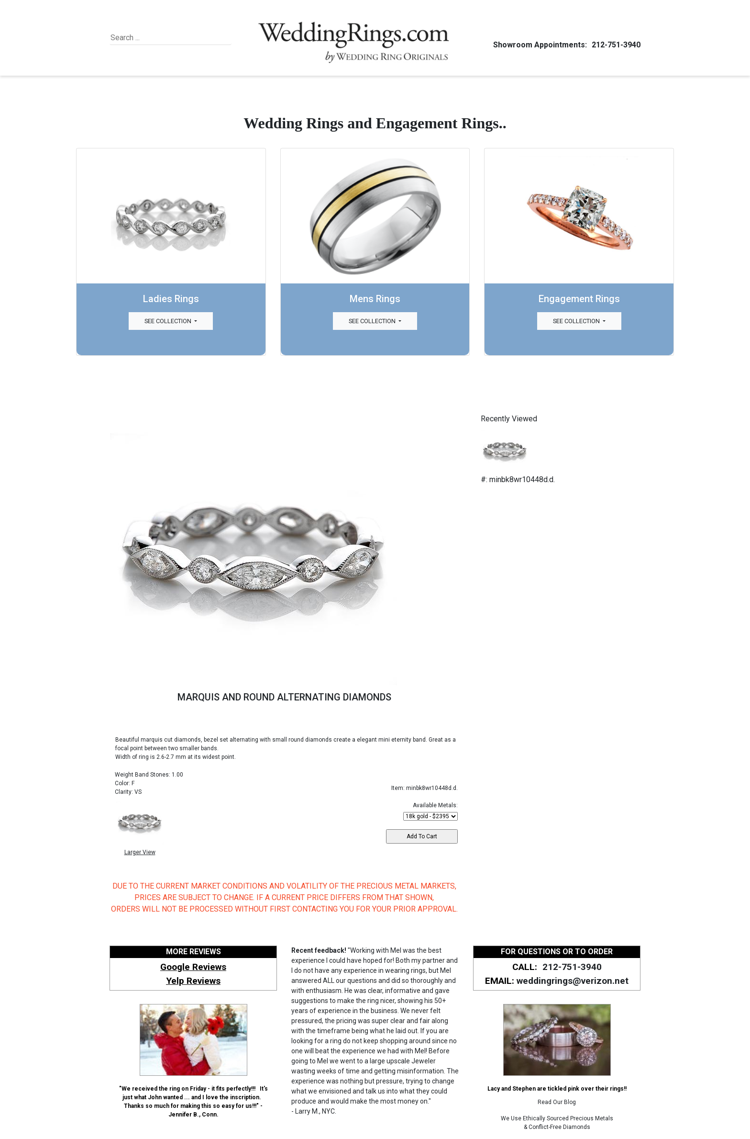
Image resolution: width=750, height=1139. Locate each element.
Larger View (139, 852)
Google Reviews (193, 966)
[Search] (154, 38)
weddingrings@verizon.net (573, 980)
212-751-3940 (614, 45)
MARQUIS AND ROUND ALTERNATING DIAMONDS (284, 697)
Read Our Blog (557, 1102)
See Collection (168, 321)
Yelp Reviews (193, 980)
